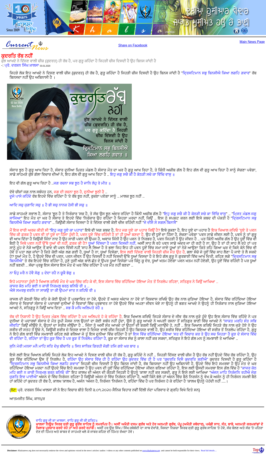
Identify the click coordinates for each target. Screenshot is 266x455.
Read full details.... (209, 450)
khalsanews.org (153, 450)
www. (144, 450)
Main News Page (252, 42)
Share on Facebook (132, 45)
